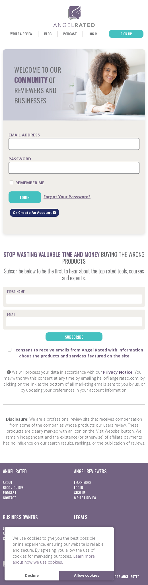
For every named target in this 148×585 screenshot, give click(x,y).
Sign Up (126, 33)
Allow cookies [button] (86, 575)
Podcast (70, 33)
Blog (48, 33)
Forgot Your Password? (67, 196)
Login (25, 197)
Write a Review (21, 33)
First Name (16, 291)
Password (20, 158)
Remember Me (27, 182)
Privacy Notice (118, 372)
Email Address (24, 135)
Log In (93, 33)
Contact (9, 497)
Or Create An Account (34, 212)
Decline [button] (32, 575)
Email (11, 314)
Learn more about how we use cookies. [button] (54, 559)
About (8, 482)
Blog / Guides (13, 487)
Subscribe (74, 337)
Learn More (82, 482)
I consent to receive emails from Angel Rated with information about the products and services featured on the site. (75, 353)
